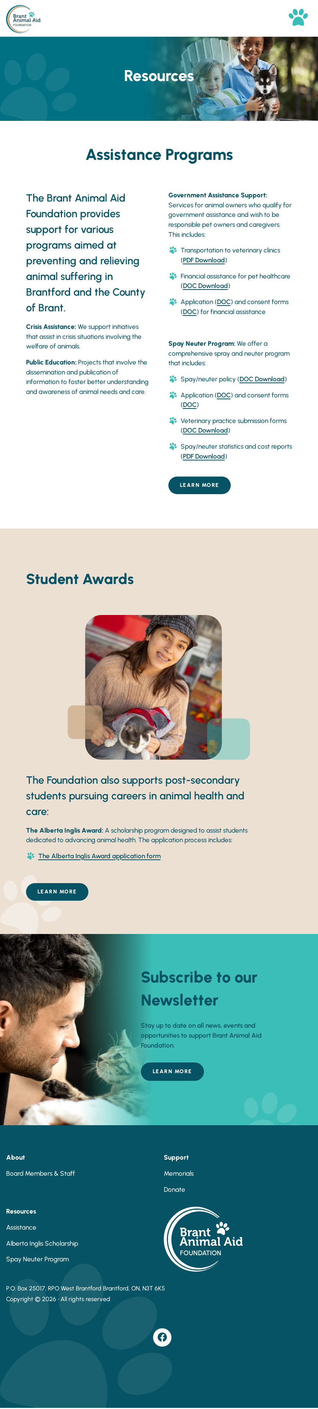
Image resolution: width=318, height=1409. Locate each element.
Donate (174, 1189)
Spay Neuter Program (37, 1259)
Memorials (179, 1173)
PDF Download (204, 260)
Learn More (199, 485)
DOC (224, 302)
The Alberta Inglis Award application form (99, 856)
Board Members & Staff (40, 1173)
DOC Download (205, 286)
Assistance (21, 1227)
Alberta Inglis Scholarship (42, 1243)
